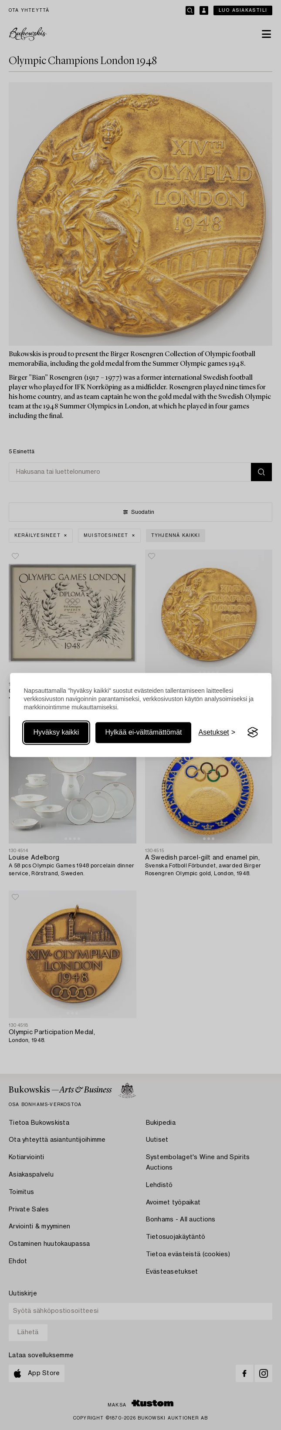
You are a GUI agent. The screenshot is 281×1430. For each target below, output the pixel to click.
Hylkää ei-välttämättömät (143, 732)
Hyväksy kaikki (56, 732)
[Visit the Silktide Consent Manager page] (252, 732)
